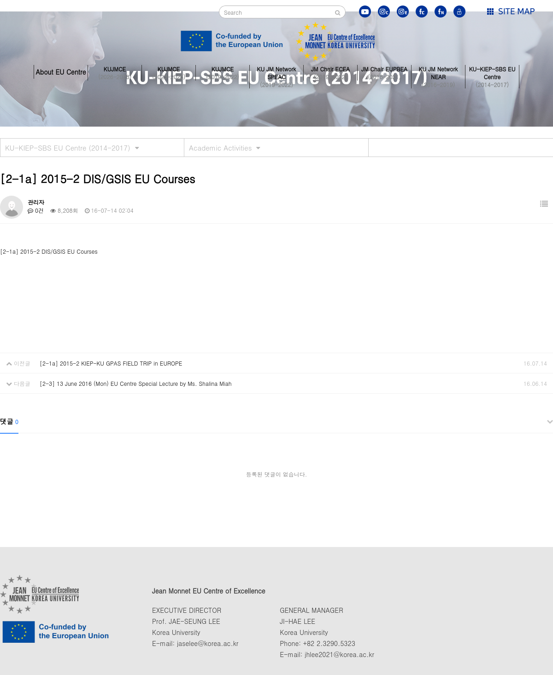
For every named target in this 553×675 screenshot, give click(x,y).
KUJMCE (114, 72)
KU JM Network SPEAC (276, 72)
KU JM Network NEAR (438, 72)
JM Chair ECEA (330, 72)
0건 (36, 210)
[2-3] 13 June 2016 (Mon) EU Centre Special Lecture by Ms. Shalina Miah (135, 383)
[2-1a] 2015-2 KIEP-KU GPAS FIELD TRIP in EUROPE (111, 363)
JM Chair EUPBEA (384, 72)
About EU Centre (60, 71)
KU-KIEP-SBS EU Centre (492, 72)
